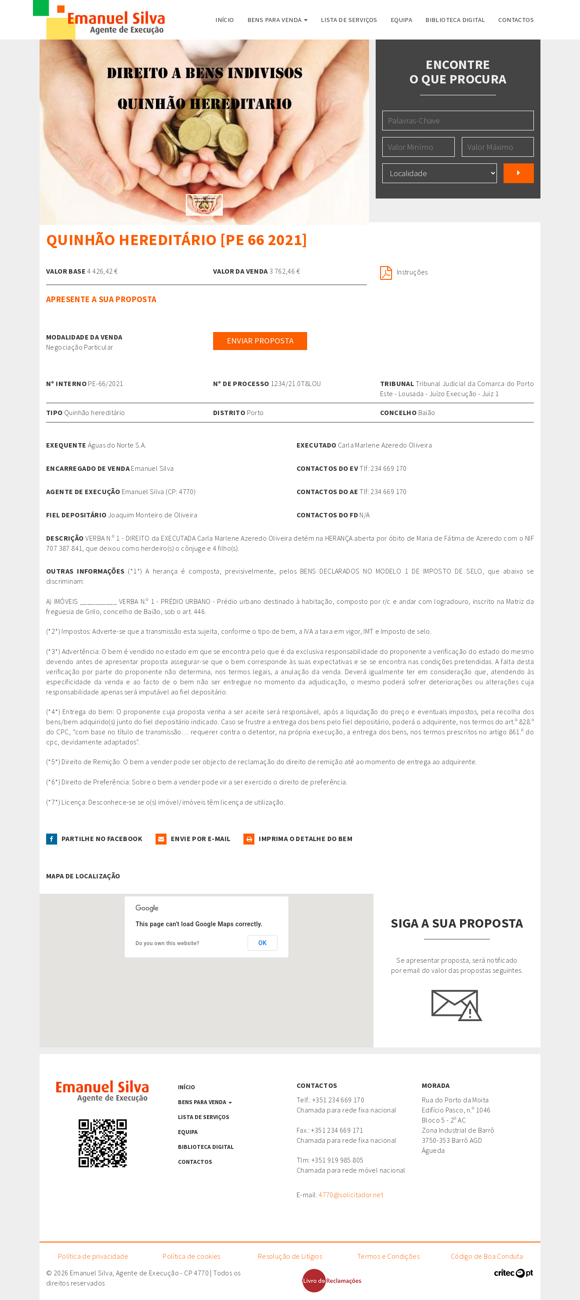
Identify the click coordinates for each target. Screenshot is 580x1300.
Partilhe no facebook (94, 838)
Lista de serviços (349, 20)
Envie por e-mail (193, 838)
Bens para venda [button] (277, 20)
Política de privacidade (93, 1256)
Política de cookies (192, 1256)
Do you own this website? (167, 943)
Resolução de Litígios (290, 1256)
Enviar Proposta (260, 341)
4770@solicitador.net (351, 1194)
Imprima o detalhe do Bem (297, 838)
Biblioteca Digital (455, 20)
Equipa (401, 20)
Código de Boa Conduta (487, 1256)
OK (262, 942)
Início (224, 20)
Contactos (516, 20)
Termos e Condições (388, 1256)
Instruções (404, 271)
